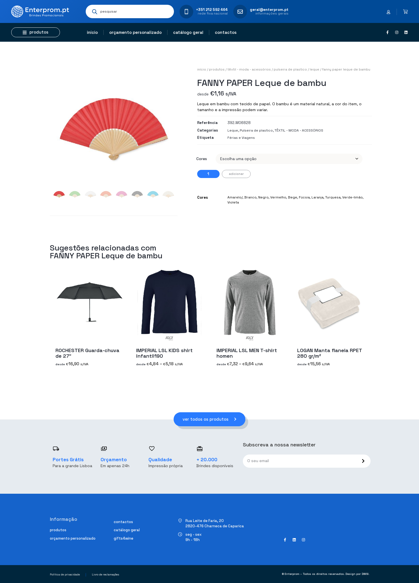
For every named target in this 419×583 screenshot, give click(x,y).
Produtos (217, 69)
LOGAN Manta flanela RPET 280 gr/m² (329, 353)
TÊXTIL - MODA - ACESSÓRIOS (249, 69)
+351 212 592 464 (212, 9)
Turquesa (333, 197)
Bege (292, 197)
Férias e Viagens (241, 137)
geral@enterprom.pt (269, 9)
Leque (314, 69)
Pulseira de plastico (290, 69)
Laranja (317, 197)
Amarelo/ (235, 197)
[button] (35, 32)
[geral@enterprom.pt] (240, 11)
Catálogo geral (188, 32)
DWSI (365, 574)
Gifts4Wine (123, 538)
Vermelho (278, 197)
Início (92, 32)
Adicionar (236, 174)
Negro (263, 197)
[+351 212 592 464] (186, 11)
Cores (201, 158)
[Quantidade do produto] (208, 174)
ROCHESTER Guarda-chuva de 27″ (87, 353)
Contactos (226, 32)
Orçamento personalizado (135, 32)
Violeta (233, 202)
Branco (250, 197)
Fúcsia (304, 197)
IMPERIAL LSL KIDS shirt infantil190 (164, 353)
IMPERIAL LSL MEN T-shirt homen (247, 353)
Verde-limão (352, 197)
